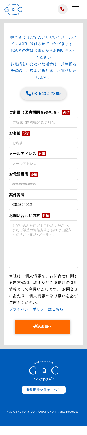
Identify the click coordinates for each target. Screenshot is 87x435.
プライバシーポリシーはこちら (36, 318)
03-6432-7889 (43, 93)
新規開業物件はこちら (43, 399)
